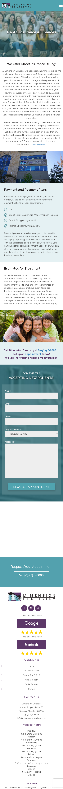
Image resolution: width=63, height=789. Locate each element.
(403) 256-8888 (38, 144)
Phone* (31, 419)
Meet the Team (31, 680)
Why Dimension (31, 670)
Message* (31, 460)
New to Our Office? (31, 675)
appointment (33, 354)
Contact (31, 689)
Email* (31, 406)
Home (31, 666)
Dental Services (31, 684)
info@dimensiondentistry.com (31, 718)
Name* (31, 393)
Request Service (31, 431)
